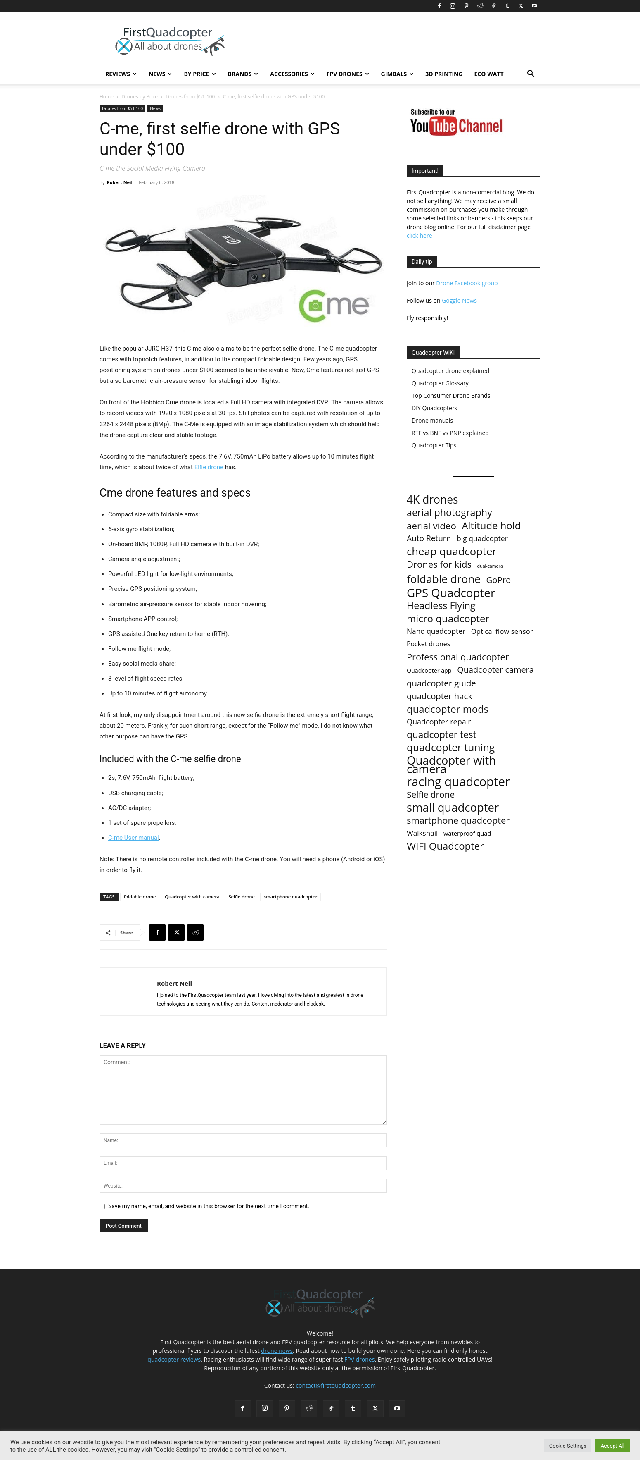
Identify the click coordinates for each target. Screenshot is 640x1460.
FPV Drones (348, 74)
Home (107, 96)
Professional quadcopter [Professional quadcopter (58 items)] (458, 656)
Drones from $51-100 (190, 96)
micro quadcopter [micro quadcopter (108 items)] (448, 618)
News (160, 74)
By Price (200, 74)
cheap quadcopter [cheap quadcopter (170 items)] (452, 551)
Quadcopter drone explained (450, 371)
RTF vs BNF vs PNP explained (450, 433)
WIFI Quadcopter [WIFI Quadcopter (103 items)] (445, 846)
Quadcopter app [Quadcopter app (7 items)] (429, 670)
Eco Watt (489, 74)
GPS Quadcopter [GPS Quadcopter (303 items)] (451, 592)
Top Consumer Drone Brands (451, 395)
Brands (243, 74)
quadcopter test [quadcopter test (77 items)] (441, 734)
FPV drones (359, 1359)
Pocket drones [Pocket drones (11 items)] (428, 644)
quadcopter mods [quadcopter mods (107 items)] (447, 709)
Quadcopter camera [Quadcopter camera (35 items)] (495, 669)
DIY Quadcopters (434, 408)
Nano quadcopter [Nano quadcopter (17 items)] (436, 631)
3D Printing (443, 74)
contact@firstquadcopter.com (336, 1385)
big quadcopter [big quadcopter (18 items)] (482, 538)
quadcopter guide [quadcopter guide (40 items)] (441, 683)
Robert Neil (119, 182)
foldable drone (140, 897)
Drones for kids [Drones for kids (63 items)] (439, 564)
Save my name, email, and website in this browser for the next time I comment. (208, 1206)
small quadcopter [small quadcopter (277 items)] (453, 807)
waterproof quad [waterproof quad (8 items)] (467, 833)
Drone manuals (432, 420)
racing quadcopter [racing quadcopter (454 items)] (458, 781)
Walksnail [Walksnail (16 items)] (422, 833)
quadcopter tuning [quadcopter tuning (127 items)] (451, 747)
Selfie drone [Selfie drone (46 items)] (431, 794)
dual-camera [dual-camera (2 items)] (490, 566)
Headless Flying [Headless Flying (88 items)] (441, 605)
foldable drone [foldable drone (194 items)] (444, 579)
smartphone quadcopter (291, 897)
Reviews (121, 74)
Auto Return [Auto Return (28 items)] (429, 538)
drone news (277, 1351)
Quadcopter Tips (434, 445)
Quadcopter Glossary (440, 383)
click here (419, 235)
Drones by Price (139, 96)
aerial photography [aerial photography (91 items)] (449, 512)
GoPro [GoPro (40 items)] (498, 580)
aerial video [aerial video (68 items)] (431, 525)
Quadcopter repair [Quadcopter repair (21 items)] (439, 721)
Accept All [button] (612, 1446)
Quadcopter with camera (192, 897)
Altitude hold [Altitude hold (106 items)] (491, 525)
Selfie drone (242, 897)
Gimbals (397, 74)
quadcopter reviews (174, 1359)
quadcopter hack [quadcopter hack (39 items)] (439, 696)
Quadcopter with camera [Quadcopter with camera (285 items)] (451, 764)
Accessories (292, 74)
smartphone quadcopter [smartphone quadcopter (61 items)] (458, 820)
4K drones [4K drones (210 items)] (432, 499)
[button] (530, 75)
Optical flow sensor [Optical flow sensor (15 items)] (502, 631)
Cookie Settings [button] (568, 1446)
